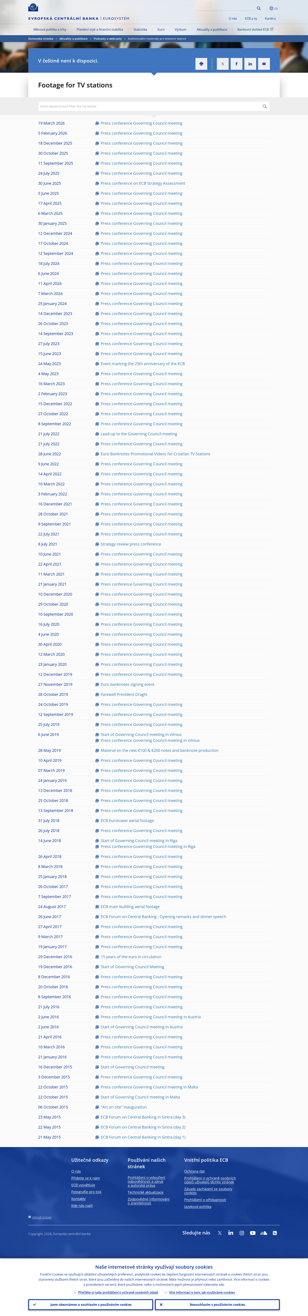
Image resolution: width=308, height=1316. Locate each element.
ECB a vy (251, 18)
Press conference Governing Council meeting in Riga (148, 846)
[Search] (236, 8)
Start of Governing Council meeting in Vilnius (141, 734)
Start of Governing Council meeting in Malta (140, 1097)
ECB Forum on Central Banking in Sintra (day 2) (143, 1127)
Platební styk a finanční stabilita (100, 29)
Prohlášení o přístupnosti (205, 1199)
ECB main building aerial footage (130, 906)
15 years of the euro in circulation (131, 956)
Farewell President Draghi (124, 694)
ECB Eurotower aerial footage (127, 820)
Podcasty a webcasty (108, 38)
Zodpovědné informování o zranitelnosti (149, 1201)
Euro (161, 29)
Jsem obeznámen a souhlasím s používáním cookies (90, 1304)
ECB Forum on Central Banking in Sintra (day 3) (143, 1117)
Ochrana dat (194, 1171)
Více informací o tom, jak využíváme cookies (202, 1292)
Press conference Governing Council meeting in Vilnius (150, 740)
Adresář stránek (41, 1217)
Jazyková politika (197, 1206)
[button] (266, 8)
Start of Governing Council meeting (132, 1067)
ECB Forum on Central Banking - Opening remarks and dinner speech (163, 916)
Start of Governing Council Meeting (132, 966)
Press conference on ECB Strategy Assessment (143, 183)
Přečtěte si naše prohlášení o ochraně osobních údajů (118, 1292)
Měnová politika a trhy (49, 29)
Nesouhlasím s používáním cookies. (217, 1304)
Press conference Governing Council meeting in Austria (151, 1016)
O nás (233, 18)
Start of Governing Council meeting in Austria (142, 1026)
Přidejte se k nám (85, 1178)
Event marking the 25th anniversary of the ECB (143, 363)
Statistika (140, 29)
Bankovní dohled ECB (256, 29)
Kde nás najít (82, 1205)
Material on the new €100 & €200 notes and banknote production (159, 750)
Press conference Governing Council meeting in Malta (149, 1087)
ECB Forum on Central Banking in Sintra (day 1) (143, 1137)
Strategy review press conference (131, 544)
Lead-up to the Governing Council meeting (139, 433)
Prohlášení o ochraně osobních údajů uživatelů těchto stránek (210, 1180)
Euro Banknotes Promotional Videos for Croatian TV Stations (155, 453)
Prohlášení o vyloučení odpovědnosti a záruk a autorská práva (146, 1181)
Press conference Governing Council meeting (141, 123)
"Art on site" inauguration (124, 1107)
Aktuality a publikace (212, 29)
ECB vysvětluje (83, 1185)
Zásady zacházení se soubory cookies (208, 1191)
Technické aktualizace (145, 1192)
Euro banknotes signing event (127, 684)
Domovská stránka (40, 38)
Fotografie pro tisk (86, 1191)
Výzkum (180, 29)
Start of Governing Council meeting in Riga (139, 840)
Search (259, 8)
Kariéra (270, 18)
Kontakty (78, 1198)
